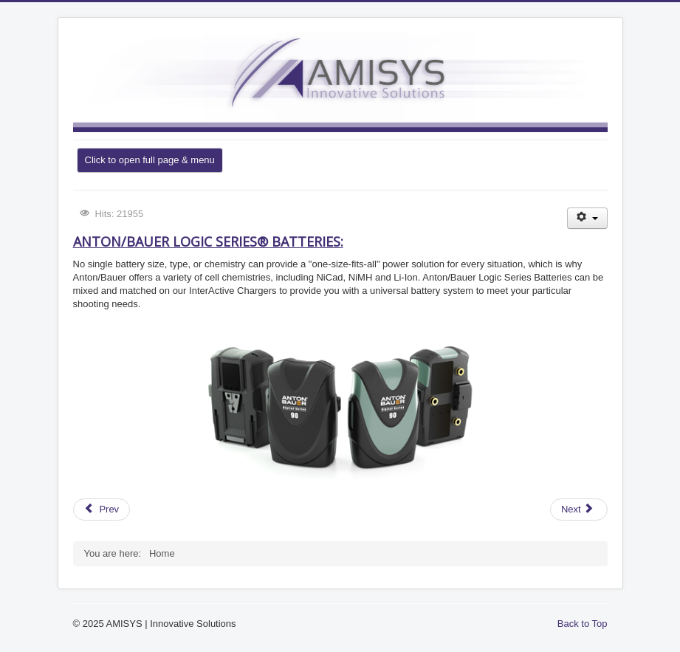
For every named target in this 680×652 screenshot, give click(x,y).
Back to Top (582, 623)
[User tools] (587, 218)
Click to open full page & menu (150, 159)
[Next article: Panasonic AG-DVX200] (579, 509)
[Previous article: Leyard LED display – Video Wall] (102, 509)
